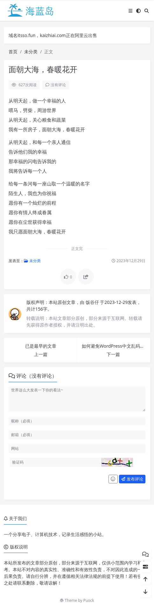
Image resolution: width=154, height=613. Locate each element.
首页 (13, 52)
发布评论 (132, 479)
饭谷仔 (93, 302)
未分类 (31, 52)
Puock (88, 600)
